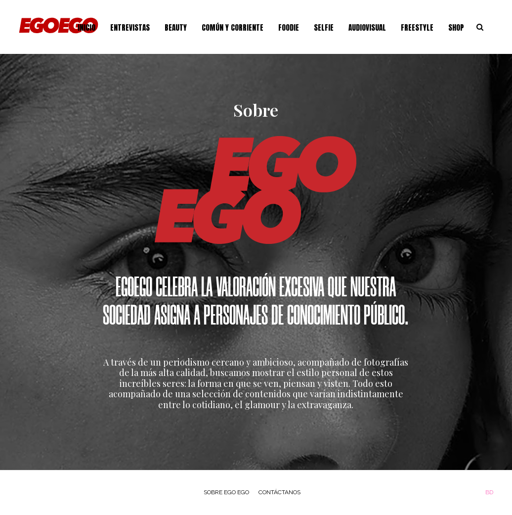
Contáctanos (279, 492)
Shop (456, 27)
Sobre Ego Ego (226, 492)
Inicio (86, 27)
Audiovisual (367, 27)
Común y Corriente (232, 27)
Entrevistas (130, 27)
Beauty (176, 27)
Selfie (324, 27)
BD (489, 492)
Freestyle (417, 27)
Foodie (288, 27)
